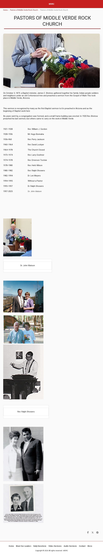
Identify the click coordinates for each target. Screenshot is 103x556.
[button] (3, 3)
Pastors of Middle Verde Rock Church (24, 10)
